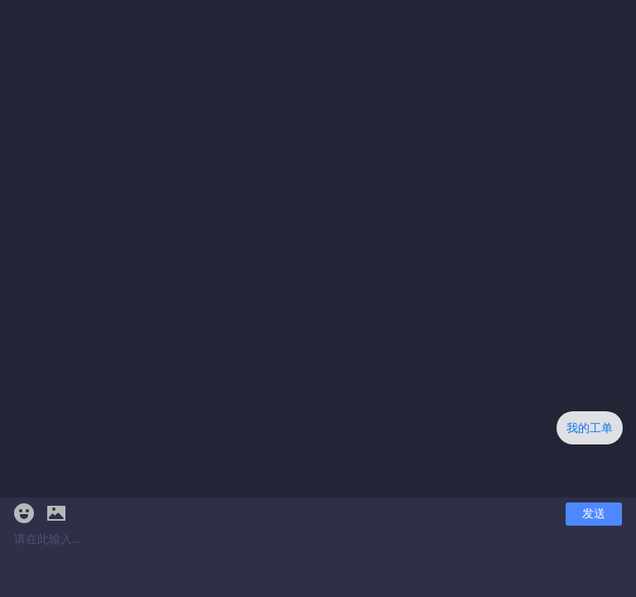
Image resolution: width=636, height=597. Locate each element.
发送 (593, 513)
